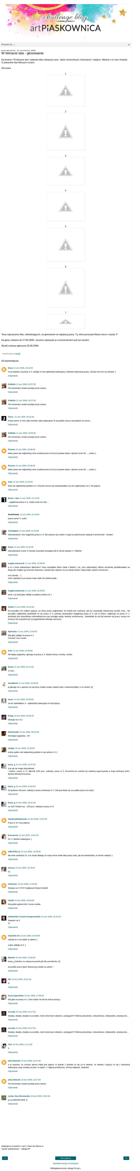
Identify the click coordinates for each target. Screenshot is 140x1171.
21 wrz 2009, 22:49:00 (27, 631)
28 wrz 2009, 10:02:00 (40, 1096)
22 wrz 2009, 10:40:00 (25, 786)
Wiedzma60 (13, 732)
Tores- (11, 417)
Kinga (10, 716)
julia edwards (14, 1061)
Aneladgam (13, 531)
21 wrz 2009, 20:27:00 (26, 384)
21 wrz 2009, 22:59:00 (22, 651)
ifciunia (11, 449)
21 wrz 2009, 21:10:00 (29, 498)
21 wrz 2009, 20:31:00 (24, 417)
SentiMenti (13, 683)
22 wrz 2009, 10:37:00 (25, 764)
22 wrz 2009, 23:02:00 (30, 936)
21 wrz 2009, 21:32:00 (29, 531)
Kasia (10, 547)
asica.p (11, 868)
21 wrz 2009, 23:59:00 (23, 699)
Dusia (10, 667)
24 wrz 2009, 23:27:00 (31, 1061)
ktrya (10, 368)
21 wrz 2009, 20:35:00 (26, 433)
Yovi (10, 1044)
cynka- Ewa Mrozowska (19, 1096)
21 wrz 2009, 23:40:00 (28, 683)
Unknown (12, 884)
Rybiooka (12, 631)
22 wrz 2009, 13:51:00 (28, 835)
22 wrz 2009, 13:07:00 (37, 819)
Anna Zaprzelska (16, 996)
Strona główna (65, 1158)
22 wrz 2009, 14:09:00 (31, 851)
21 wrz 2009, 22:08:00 (35, 563)
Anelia (11, 607)
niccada (11, 1012)
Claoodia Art (14, 936)
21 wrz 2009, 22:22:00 (24, 607)
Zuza (10, 482)
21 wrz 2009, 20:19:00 (23, 368)
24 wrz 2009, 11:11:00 (22, 1044)
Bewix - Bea (13, 498)
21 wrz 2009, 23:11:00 (23, 667)
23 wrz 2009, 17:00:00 (34, 996)
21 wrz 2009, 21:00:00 (23, 482)
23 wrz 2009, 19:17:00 (26, 1012)
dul (9, 979)
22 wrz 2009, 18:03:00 (24, 900)
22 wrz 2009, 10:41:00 (25, 803)
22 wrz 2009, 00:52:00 (24, 716)
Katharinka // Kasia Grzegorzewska (24, 916)
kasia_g (11, 764)
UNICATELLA (14, 851)
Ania (10, 651)
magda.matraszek (16, 563)
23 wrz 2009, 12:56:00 (25, 957)
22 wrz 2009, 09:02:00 (29, 732)
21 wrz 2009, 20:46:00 (25, 449)
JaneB (11, 900)
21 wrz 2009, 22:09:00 (35, 591)
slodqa (11, 748)
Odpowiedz (13, 376)
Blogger (77, 1168)
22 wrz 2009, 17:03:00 (27, 884)
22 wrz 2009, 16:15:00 (25, 868)
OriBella (11, 384)
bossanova (13, 835)
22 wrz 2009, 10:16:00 (24, 748)
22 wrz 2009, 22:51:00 (51, 916)
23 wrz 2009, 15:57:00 (21, 979)
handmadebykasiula (17, 819)
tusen (10, 699)
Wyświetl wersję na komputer (65, 1163)
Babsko (11, 957)
